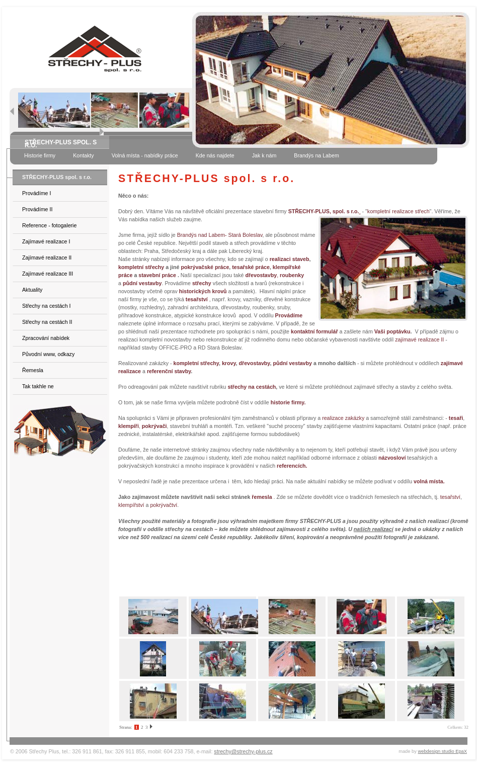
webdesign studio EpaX (442, 751)
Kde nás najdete (215, 155)
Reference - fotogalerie (49, 225)
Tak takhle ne (38, 386)
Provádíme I (36, 193)
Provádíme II (37, 209)
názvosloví (392, 458)
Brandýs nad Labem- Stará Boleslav (220, 235)
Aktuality (32, 290)
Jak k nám (264, 155)
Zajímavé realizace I (46, 241)
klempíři (128, 426)
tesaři (456, 418)
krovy (229, 363)
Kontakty (83, 155)
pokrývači (154, 426)
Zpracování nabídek (45, 338)
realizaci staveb (289, 259)
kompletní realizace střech (398, 211)
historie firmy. (288, 402)
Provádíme (289, 315)
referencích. (292, 466)
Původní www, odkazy (48, 354)
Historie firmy (39, 155)
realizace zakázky (343, 418)
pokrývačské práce (205, 267)
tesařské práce (251, 267)
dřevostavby (254, 363)
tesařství (450, 497)
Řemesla (32, 370)
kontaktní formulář (314, 331)
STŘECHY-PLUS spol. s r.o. (57, 177)
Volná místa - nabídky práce (145, 155)
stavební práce (157, 275)
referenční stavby (169, 371)
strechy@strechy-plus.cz (243, 751)
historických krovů (203, 291)
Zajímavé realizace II (46, 257)
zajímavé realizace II (419, 339)
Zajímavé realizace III (47, 274)
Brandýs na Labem (316, 155)
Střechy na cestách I (46, 306)
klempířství (131, 505)
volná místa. (429, 481)
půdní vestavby (292, 363)
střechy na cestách (251, 387)
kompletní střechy (141, 267)
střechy (201, 283)
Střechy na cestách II (47, 322)
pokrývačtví (163, 505)
